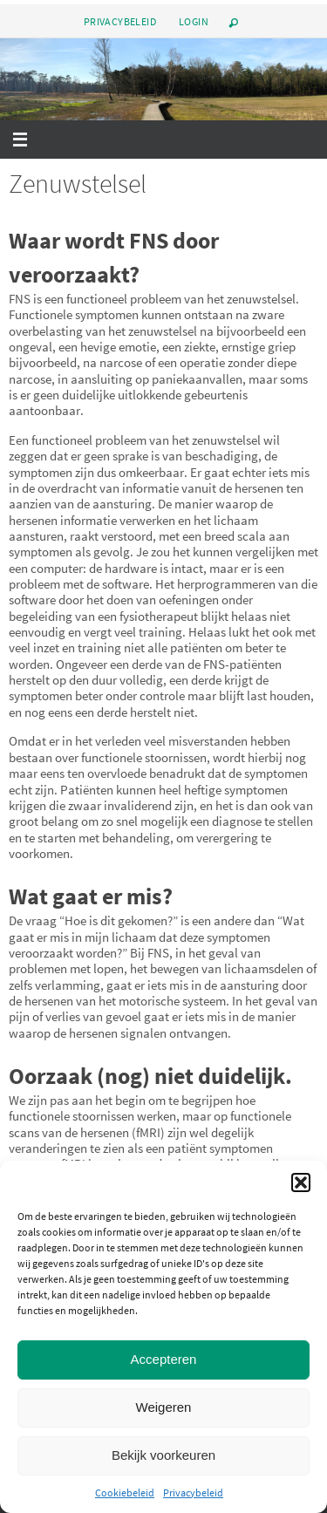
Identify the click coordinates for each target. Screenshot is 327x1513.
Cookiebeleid (124, 1492)
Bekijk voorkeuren (163, 1455)
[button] (301, 1182)
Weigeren (164, 1407)
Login (193, 21)
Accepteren (164, 1359)
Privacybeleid (193, 1492)
